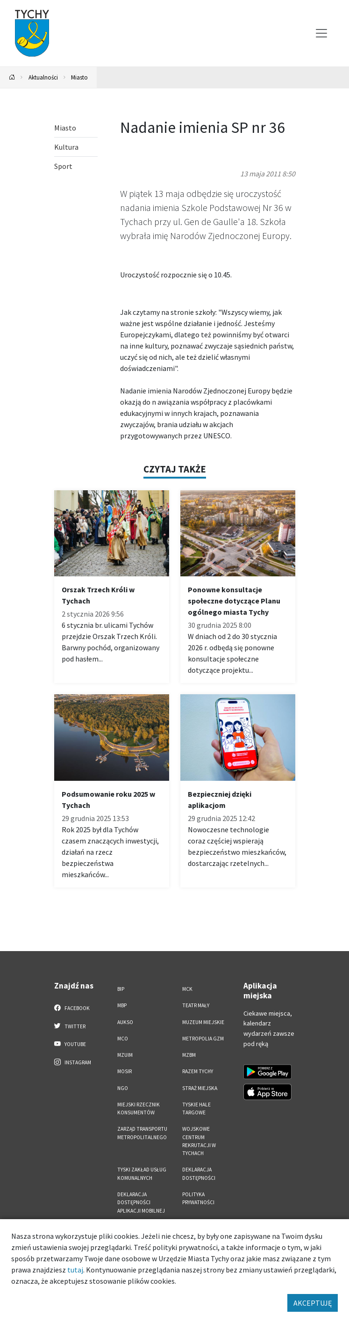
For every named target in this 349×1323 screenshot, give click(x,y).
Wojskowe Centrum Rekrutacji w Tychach (199, 1141)
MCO (122, 1038)
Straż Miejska (199, 1088)
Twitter (70, 1026)
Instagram (73, 1062)
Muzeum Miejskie (203, 1022)
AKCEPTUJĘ (312, 1303)
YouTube (70, 1044)
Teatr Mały (195, 1005)
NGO (122, 1088)
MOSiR (124, 1071)
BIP (120, 989)
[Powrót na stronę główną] (12, 77)
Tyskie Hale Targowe (196, 1108)
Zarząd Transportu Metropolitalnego (142, 1133)
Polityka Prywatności (198, 1198)
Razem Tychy (197, 1071)
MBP (122, 1005)
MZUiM (125, 1055)
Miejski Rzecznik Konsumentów (138, 1108)
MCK (187, 989)
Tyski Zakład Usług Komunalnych (141, 1173)
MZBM (189, 1055)
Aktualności (43, 77)
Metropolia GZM (203, 1038)
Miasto (79, 77)
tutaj (75, 1269)
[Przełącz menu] (321, 33)
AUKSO (125, 1022)
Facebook (72, 1007)
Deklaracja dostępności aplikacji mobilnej (141, 1202)
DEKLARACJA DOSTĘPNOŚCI (198, 1173)
